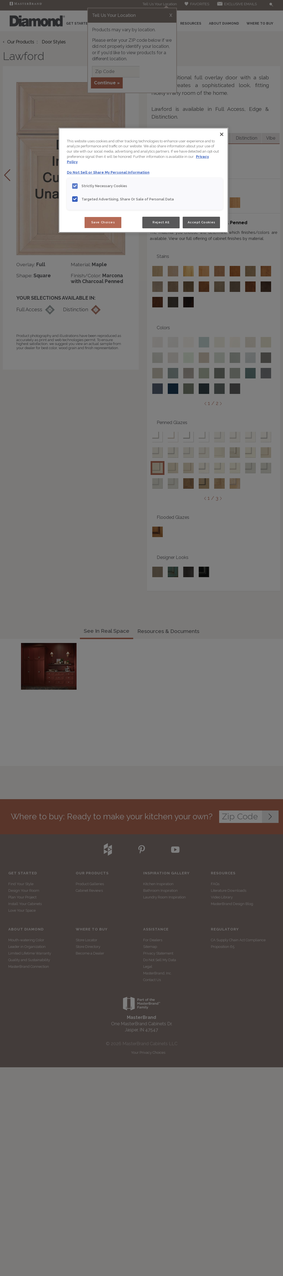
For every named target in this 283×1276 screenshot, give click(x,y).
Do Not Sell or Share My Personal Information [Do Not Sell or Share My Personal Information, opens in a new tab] (108, 172)
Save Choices (103, 222)
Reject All (161, 222)
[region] (143, 180)
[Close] (222, 134)
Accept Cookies (201, 222)
